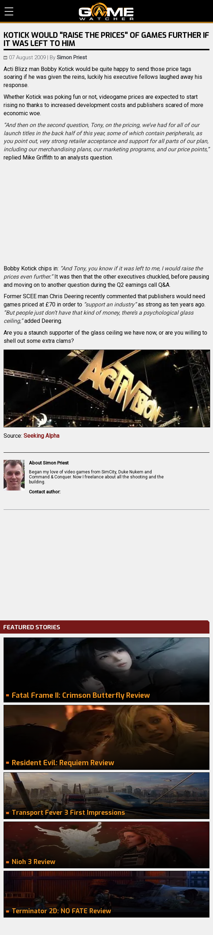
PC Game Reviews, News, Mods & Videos (106, 11)
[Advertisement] (106, 563)
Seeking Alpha (41, 435)
